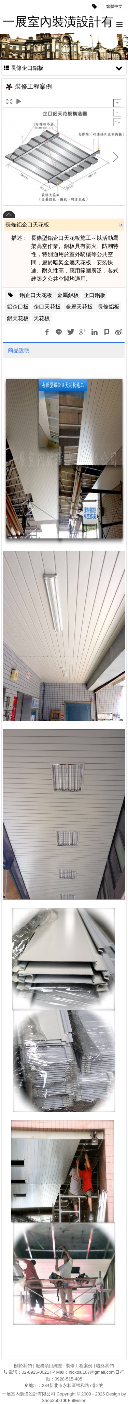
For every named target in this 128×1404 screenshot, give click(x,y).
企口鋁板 (94, 295)
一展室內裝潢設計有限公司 (58, 24)
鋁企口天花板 (35, 295)
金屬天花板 (79, 307)
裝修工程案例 (79, 1365)
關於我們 (23, 1365)
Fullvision (77, 1400)
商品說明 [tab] (19, 350)
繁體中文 (114, 6)
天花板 (41, 318)
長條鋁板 (108, 307)
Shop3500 (52, 1400)
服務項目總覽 (48, 1365)
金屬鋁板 (68, 295)
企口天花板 (47, 307)
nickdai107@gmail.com (92, 1372)
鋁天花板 (18, 318)
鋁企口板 (18, 307)
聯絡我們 (105, 1365)
